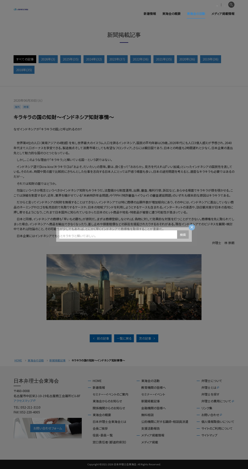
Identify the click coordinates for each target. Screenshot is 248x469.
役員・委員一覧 (103, 435)
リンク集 (206, 408)
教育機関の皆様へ (153, 387)
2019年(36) (211, 59)
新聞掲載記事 (57, 360)
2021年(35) (164, 59)
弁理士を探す (210, 394)
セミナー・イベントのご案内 (110, 394)
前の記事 (100, 338)
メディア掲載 (149, 442)
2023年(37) (117, 59)
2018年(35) (24, 69)
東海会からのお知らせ (107, 401)
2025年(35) (71, 59)
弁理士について (211, 381)
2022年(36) (141, 59)
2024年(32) (94, 59)
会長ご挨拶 (100, 428)
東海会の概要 (171, 13)
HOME (18, 360)
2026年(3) (48, 59)
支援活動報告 (150, 428)
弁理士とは (210, 387)
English (221, 5)
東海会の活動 (196, 13)
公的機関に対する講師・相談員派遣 (164, 421)
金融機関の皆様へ (153, 408)
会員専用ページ (202, 5)
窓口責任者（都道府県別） (110, 442)
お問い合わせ (211, 415)
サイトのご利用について (217, 428)
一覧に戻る (124, 338)
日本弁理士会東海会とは (109, 421)
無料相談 (147, 415)
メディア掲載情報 (222, 13)
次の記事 (147, 338)
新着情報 (150, 13)
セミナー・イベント (153, 394)
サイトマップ (209, 435)
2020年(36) (187, 59)
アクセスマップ (25, 400)
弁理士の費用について (217, 401)
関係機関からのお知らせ (109, 408)
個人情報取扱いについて (217, 421)
